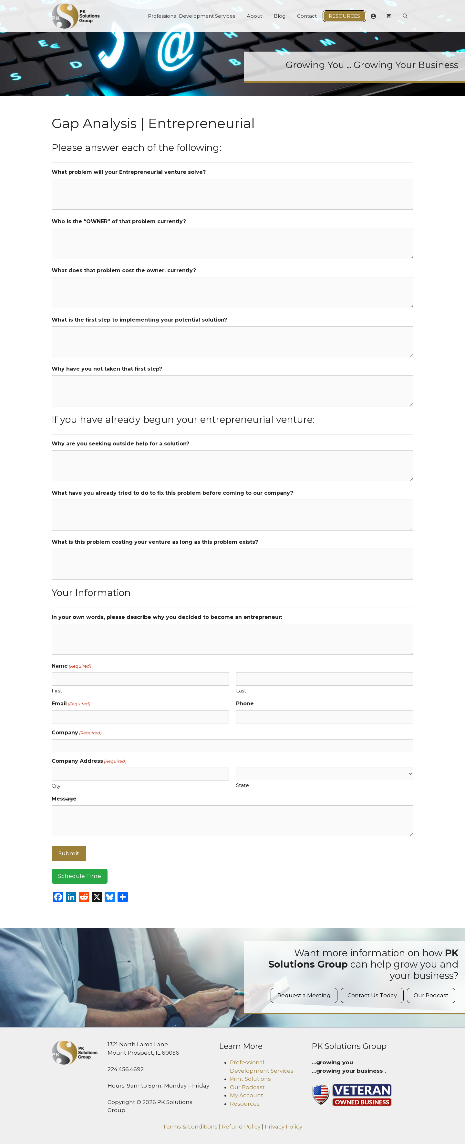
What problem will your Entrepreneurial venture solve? (129, 172)
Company (76, 733)
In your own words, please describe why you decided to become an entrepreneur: (167, 617)
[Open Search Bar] (405, 16)
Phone (245, 704)
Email (71, 704)
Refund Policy (241, 1126)
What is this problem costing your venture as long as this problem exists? (155, 542)
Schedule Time (79, 876)
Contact (307, 16)
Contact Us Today (372, 995)
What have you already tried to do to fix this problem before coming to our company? (172, 493)
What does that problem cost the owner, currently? (124, 270)
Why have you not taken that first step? (107, 369)
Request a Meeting (304, 995)
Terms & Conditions (190, 1126)
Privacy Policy (283, 1126)
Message (64, 799)
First (57, 691)
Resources (344, 16)
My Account (246, 1095)
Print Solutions (250, 1079)
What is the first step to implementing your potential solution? (139, 320)
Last (241, 691)
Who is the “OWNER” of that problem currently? (119, 221)
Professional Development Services (191, 16)
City (56, 786)
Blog (279, 16)
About (254, 16)
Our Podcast (431, 995)
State (242, 785)
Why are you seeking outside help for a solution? (120, 444)
